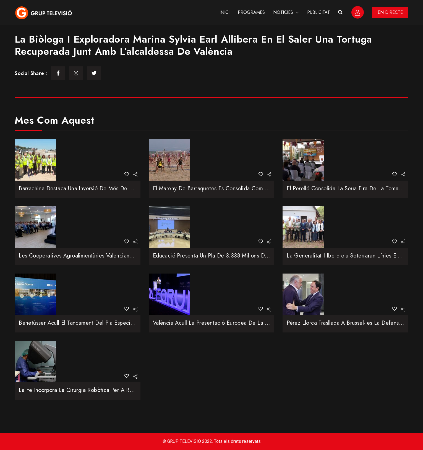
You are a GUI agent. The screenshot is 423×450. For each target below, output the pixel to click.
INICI (224, 12)
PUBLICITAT (318, 12)
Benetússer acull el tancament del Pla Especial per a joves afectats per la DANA (120, 323)
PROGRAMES (251, 12)
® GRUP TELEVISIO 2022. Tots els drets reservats (212, 441)
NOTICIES (283, 12)
